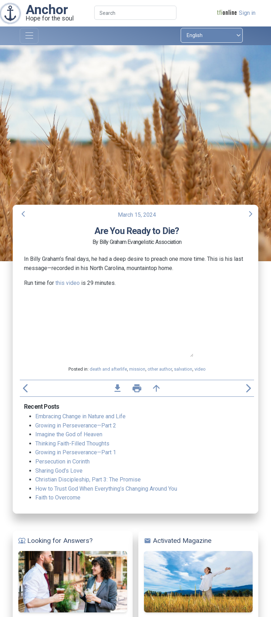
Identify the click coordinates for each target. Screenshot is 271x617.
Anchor (47, 9)
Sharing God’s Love (59, 470)
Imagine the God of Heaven (68, 434)
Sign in (247, 13)
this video (67, 283)
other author (159, 369)
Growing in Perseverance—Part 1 (75, 452)
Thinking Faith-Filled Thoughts (72, 443)
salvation (183, 369)
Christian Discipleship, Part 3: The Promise (88, 479)
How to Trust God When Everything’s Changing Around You (106, 488)
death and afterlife (108, 369)
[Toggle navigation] (29, 36)
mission (137, 369)
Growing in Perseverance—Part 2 (75, 425)
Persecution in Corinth (62, 461)
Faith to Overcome (57, 497)
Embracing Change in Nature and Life (80, 416)
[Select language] (212, 35)
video (200, 369)
